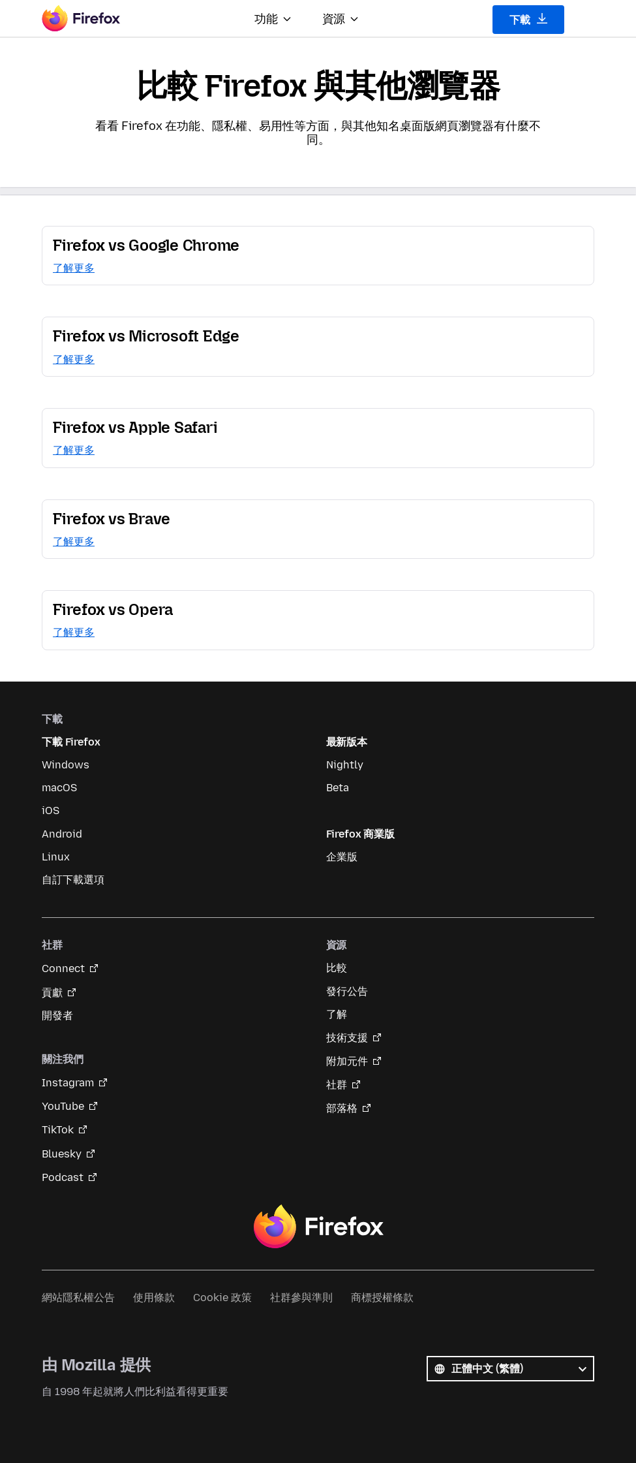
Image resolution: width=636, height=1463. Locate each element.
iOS (50, 810)
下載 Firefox (71, 742)
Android (62, 834)
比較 (336, 968)
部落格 (341, 1108)
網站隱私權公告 (78, 1297)
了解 (336, 1014)
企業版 (341, 857)
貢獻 (52, 992)
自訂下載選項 (73, 879)
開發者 (57, 1015)
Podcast (62, 1177)
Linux (56, 857)
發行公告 (347, 991)
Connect (63, 968)
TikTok (58, 1130)
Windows (65, 765)
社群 (336, 1084)
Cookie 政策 (222, 1297)
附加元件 (347, 1061)
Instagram (68, 1083)
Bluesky (62, 1154)
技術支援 (347, 1037)
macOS (59, 787)
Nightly (344, 765)
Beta (337, 787)
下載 (528, 19)
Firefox (318, 1226)
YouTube (63, 1106)
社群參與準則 (301, 1297)
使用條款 (154, 1297)
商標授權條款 (382, 1297)
